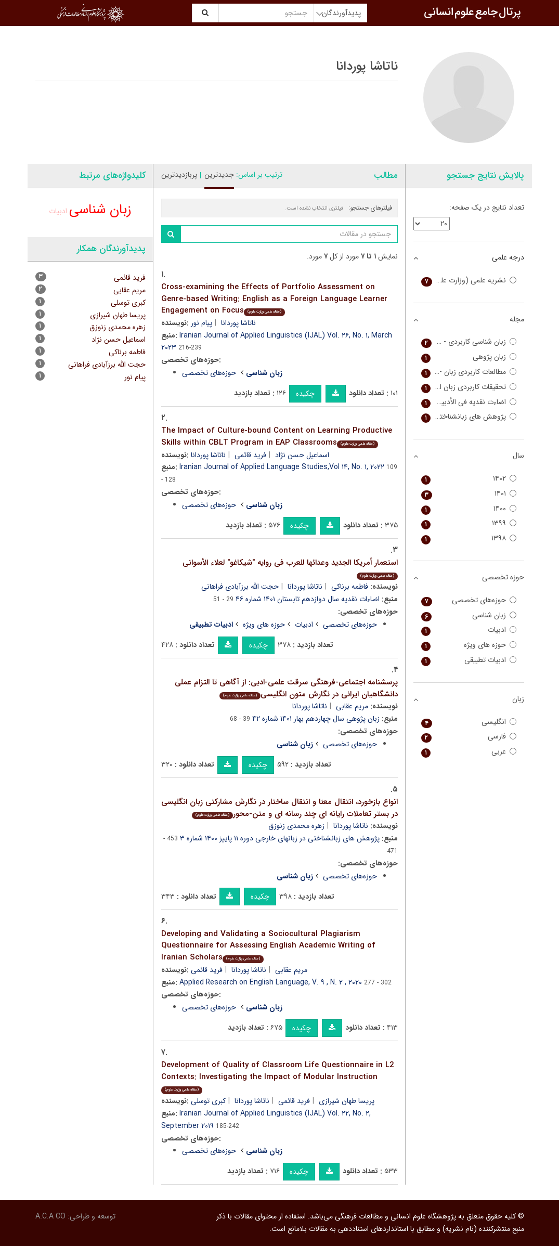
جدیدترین (219, 174)
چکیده (305, 393)
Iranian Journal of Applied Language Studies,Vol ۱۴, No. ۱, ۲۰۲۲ (281, 467)
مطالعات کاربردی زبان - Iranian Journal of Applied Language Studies (468, 372)
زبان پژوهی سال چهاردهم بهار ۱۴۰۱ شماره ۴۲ (316, 718)
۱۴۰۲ (468, 479)
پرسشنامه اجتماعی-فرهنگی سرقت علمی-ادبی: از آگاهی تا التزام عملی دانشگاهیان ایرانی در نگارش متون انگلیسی (286, 688)
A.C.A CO (50, 1216)
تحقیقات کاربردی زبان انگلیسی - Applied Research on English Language (468, 387)
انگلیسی (468, 722)
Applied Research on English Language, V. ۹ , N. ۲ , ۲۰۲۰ (270, 982)
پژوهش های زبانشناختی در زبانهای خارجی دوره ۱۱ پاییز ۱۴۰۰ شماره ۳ (280, 838)
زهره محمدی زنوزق (296, 826)
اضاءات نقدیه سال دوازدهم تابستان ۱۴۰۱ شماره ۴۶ (308, 599)
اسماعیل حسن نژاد (302, 455)
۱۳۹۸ (468, 538)
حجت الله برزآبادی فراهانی (240, 586)
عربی (468, 752)
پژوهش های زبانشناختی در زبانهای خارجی (468, 417)
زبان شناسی (100, 209)
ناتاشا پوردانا (238, 323)
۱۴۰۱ (468, 494)
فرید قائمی (250, 455)
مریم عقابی (352, 706)
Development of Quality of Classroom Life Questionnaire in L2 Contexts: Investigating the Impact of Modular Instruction (277, 1076)
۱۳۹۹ (468, 523)
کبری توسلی (208, 1101)
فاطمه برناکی (349, 586)
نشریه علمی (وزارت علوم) (468, 281)
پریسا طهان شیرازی (346, 1101)
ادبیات (304, 624)
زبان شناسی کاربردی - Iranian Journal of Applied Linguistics (468, 342)
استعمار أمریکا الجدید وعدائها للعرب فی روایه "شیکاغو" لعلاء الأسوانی (290, 568)
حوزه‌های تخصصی (209, 373)
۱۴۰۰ (468, 509)
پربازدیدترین (179, 174)
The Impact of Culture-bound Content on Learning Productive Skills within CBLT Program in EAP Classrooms (276, 436)
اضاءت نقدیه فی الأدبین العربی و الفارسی (468, 402)
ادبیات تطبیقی (468, 660)
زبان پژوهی (468, 357)
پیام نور (201, 323)
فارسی (468, 737)
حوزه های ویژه (264, 624)
